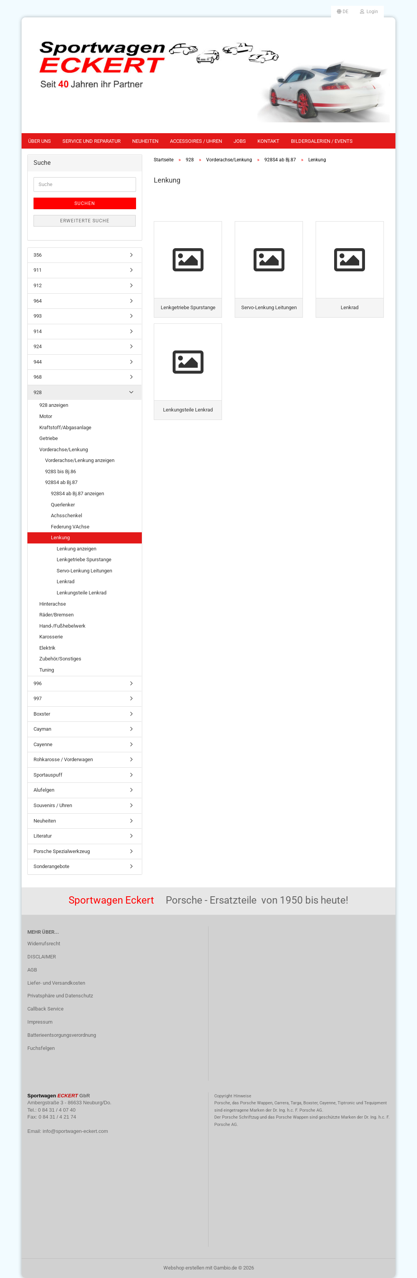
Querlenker (63, 505)
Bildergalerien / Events (322, 141)
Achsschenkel (66, 515)
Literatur (43, 836)
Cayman (42, 729)
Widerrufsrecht (43, 943)
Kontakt (268, 141)
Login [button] (369, 11)
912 (38, 285)
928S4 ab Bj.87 (61, 482)
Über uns (39, 141)
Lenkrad (65, 581)
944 (38, 362)
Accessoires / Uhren (196, 141)
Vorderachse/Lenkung (63, 449)
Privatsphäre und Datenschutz (60, 996)
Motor (45, 416)
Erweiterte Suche (84, 220)
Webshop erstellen (183, 1268)
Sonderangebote (51, 866)
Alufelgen (44, 790)
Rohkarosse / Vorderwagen (63, 759)
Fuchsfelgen (41, 1048)
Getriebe (48, 438)
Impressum (39, 1022)
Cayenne (43, 744)
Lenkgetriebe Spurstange (84, 559)
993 (38, 316)
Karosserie (51, 637)
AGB (32, 970)
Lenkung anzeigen (76, 549)
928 (38, 392)
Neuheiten (145, 141)
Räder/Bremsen (56, 615)
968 (38, 377)
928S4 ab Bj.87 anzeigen (77, 493)
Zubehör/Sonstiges (60, 659)
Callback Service (45, 1009)
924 (38, 346)
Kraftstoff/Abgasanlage (65, 427)
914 (38, 331)
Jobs (240, 141)
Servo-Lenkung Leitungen (84, 571)
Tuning (46, 670)
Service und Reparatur (91, 141)
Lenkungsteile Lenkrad (81, 593)
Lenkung (60, 537)
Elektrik (47, 648)
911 (38, 270)
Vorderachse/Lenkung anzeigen (79, 460)
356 (38, 255)
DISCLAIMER (41, 957)
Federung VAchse (70, 527)
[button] (342, 11)
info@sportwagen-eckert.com (75, 1131)
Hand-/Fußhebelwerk (62, 626)
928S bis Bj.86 (60, 471)
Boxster (42, 714)
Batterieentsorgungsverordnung (61, 1035)
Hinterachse (52, 604)
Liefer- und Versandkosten (56, 983)
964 (38, 301)
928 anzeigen (53, 405)
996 (38, 683)
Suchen (84, 203)
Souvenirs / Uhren (53, 805)
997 (38, 698)
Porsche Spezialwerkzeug (62, 851)
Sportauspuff (48, 775)
